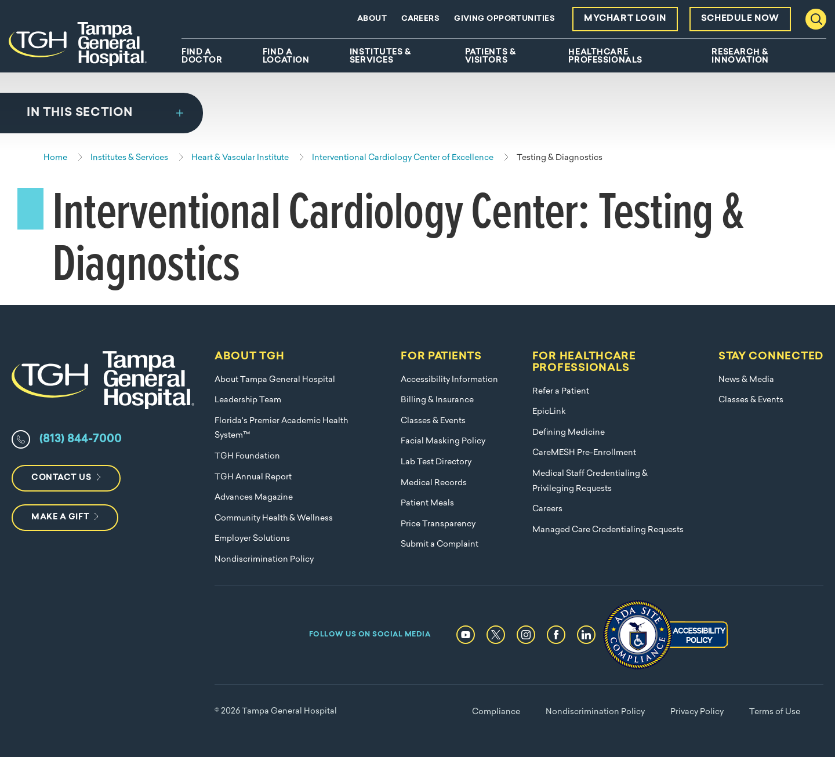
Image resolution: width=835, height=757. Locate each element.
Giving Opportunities (504, 19)
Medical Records (434, 483)
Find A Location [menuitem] (286, 57)
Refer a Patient (560, 391)
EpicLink (549, 411)
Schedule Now (740, 18)
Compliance (496, 712)
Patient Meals (427, 503)
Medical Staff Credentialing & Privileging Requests (590, 481)
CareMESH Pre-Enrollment (584, 453)
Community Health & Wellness (274, 518)
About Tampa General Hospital (275, 380)
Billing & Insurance (437, 400)
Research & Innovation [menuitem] (740, 57)
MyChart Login (625, 18)
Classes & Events (433, 421)
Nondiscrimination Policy (264, 559)
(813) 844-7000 (80, 439)
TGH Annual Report (253, 477)
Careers (420, 19)
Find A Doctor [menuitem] (201, 57)
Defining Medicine (568, 432)
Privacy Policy (697, 712)
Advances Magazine (254, 497)
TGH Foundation (247, 456)
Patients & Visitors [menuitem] (490, 57)
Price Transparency (438, 524)
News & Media (746, 380)
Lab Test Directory (436, 462)
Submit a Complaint (439, 544)
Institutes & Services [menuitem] (380, 57)
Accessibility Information (449, 380)
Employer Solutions (252, 538)
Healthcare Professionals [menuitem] (605, 57)
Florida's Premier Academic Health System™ (281, 429)
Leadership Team (248, 400)
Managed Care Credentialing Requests (608, 530)
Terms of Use (774, 712)
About (372, 19)
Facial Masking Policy (443, 441)
